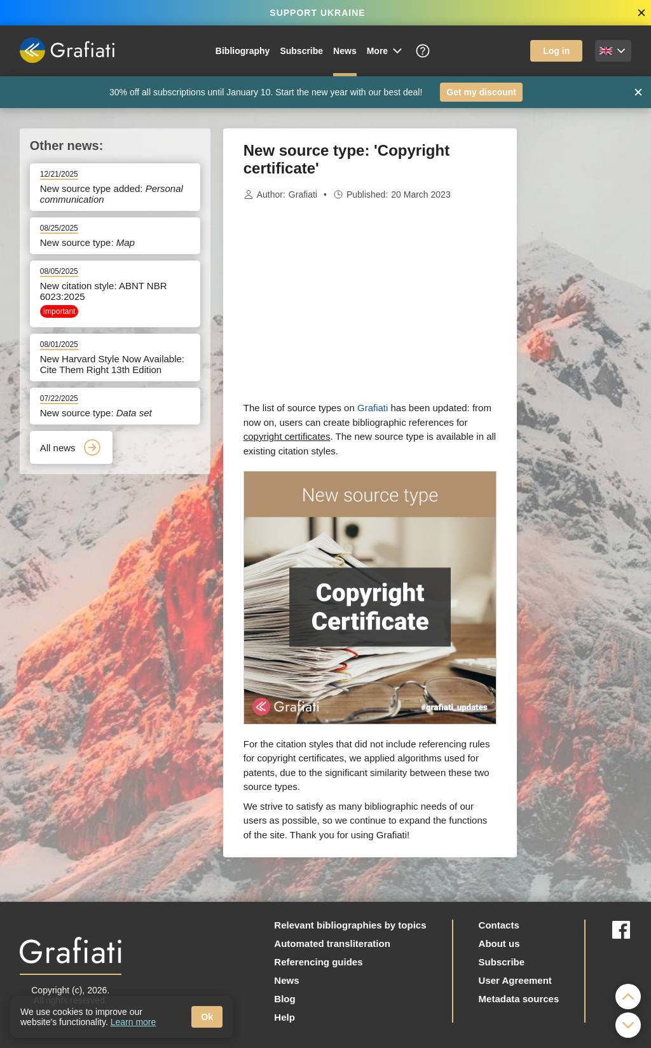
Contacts (499, 925)
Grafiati (303, 194)
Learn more (133, 1022)
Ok (207, 1017)
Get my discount (481, 92)
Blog (284, 998)
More (385, 50)
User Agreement (515, 980)
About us (499, 943)
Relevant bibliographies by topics (350, 925)
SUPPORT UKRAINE (317, 13)
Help (284, 1017)
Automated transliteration (332, 943)
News (345, 51)
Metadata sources (519, 998)
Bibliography (243, 51)
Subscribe (301, 51)
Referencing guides (318, 961)
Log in (556, 51)
